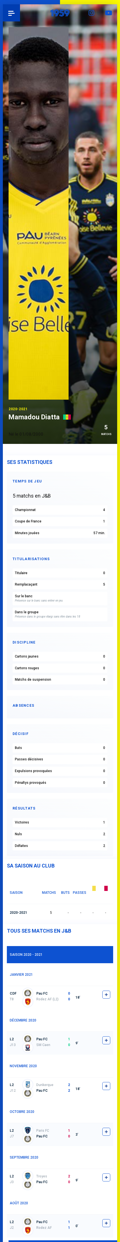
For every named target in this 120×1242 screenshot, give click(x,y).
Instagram (91, 12)
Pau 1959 (20, 13)
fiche (106, 995)
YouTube (108, 12)
